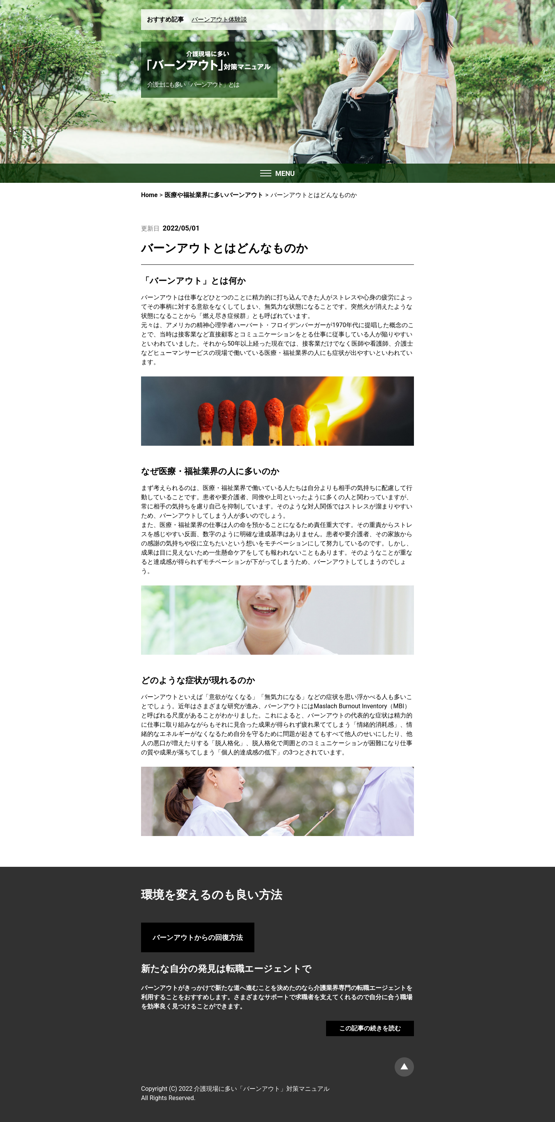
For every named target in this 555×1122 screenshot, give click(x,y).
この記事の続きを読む (370, 1028)
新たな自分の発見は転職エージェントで (226, 968)
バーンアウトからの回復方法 (198, 937)
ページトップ (404, 1067)
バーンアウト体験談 (219, 19)
